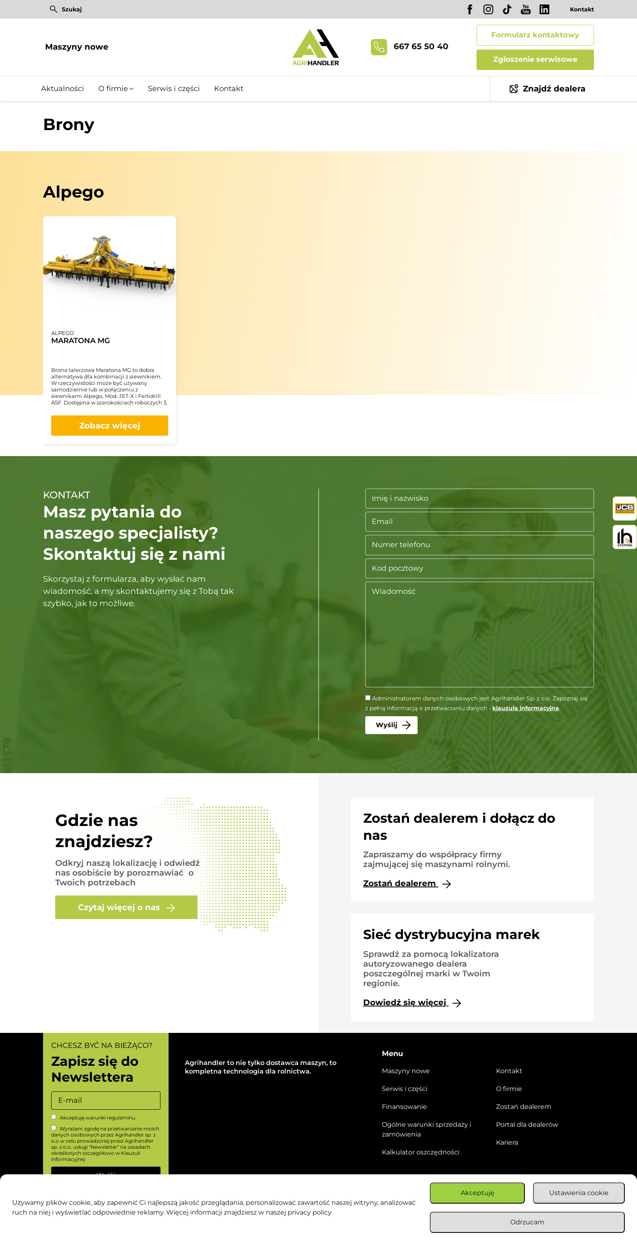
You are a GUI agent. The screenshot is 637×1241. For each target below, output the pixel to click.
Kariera (507, 1142)
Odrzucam (527, 1222)
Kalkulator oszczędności (420, 1152)
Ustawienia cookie (579, 1193)
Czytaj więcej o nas (126, 907)
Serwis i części (174, 88)
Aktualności (62, 88)
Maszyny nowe (76, 47)
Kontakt (582, 9)
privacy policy (310, 1212)
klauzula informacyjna (525, 708)
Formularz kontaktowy (535, 34)
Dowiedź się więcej (412, 1003)
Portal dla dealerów (527, 1124)
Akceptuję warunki (93, 1117)
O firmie (113, 88)
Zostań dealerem (407, 883)
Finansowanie (404, 1107)
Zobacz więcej (109, 425)
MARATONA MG (80, 341)
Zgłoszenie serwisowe (535, 59)
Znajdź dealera (547, 88)
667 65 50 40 (409, 47)
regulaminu (121, 1118)
